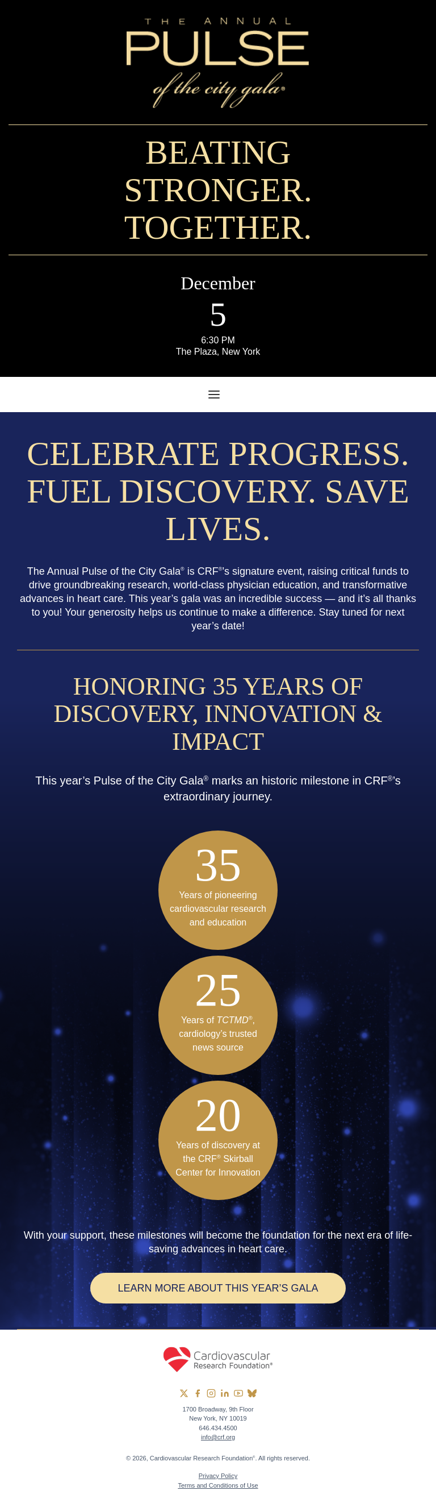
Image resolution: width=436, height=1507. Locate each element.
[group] (184, 1393)
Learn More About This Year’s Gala (218, 1288)
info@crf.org (218, 1437)
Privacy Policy (218, 1475)
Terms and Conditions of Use (218, 1485)
